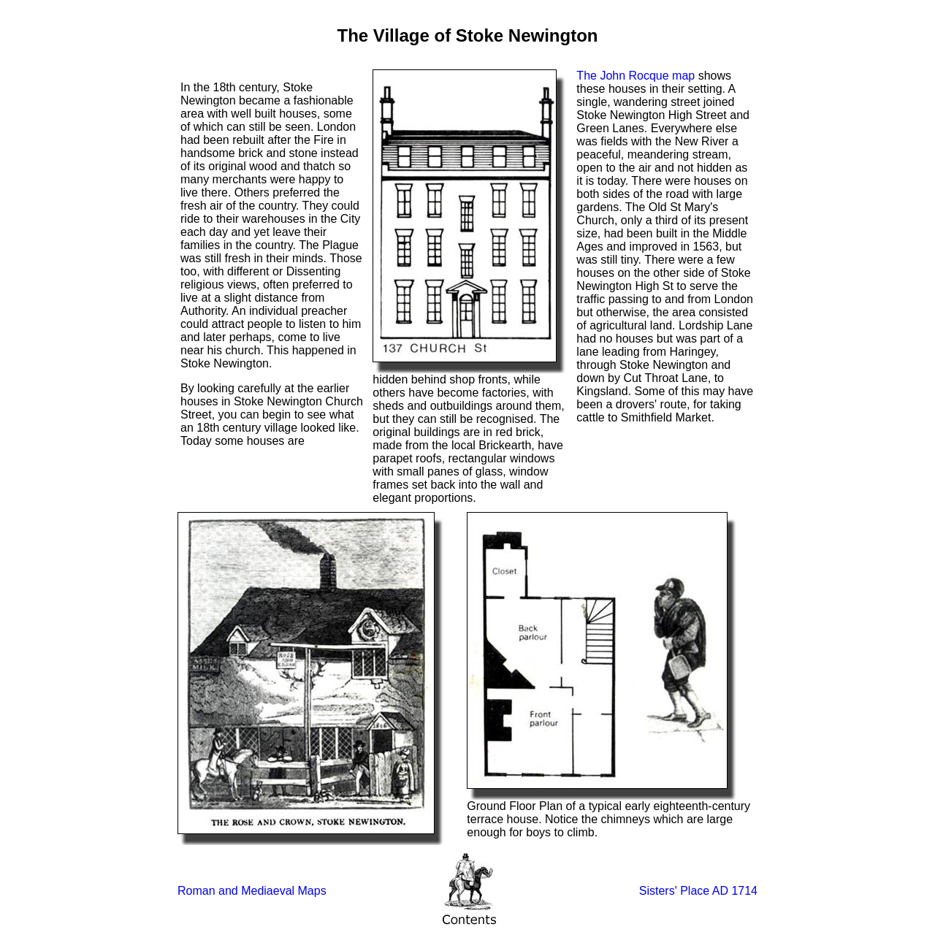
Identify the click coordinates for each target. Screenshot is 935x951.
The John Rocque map (635, 75)
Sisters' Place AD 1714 (698, 891)
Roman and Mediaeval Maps (252, 891)
